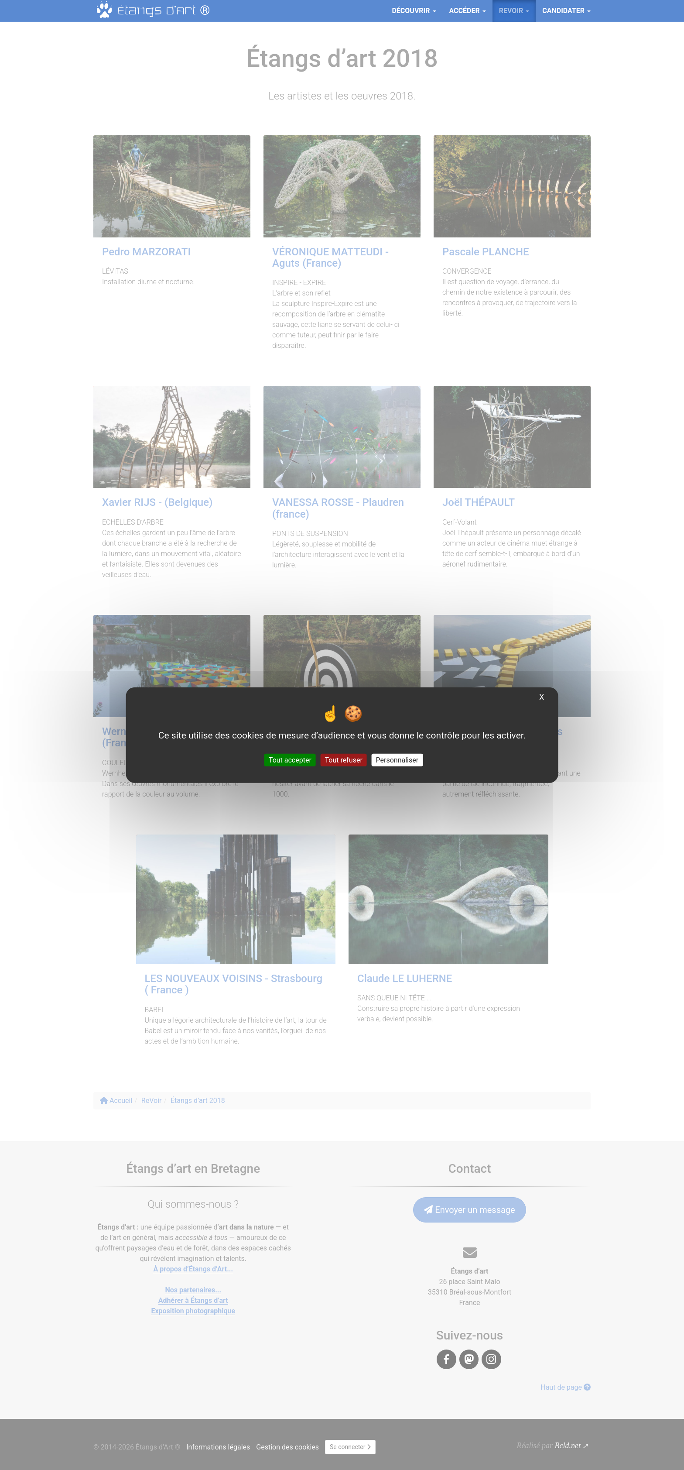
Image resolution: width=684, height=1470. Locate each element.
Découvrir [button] (414, 11)
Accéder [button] (467, 11)
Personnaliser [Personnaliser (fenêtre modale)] (397, 760)
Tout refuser (344, 760)
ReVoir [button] (514, 11)
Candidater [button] (566, 11)
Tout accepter (290, 760)
